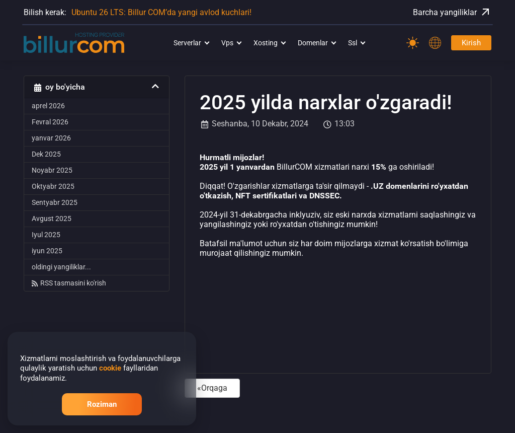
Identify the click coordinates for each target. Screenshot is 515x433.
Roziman (102, 404)
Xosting (265, 43)
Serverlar (187, 43)
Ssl (352, 43)
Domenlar (313, 43)
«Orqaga (212, 388)
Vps (227, 43)
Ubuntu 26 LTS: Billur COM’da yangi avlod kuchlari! (161, 12)
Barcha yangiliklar (452, 12)
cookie (110, 368)
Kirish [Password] (471, 42)
